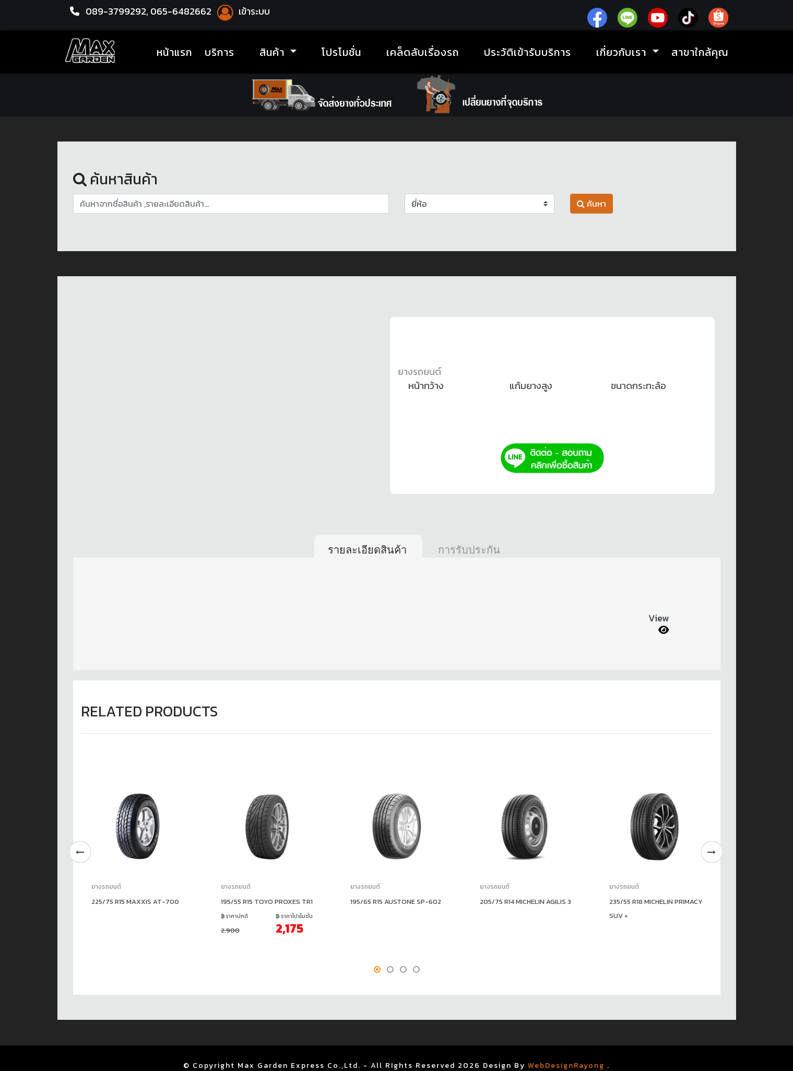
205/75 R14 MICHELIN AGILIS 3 (525, 902)
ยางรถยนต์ (419, 371)
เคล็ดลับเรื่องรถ (422, 52)
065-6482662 (182, 11)
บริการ (219, 52)
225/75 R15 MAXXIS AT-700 (135, 902)
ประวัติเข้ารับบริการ (527, 52)
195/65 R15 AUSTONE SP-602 (395, 902)
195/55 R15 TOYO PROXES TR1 (267, 902)
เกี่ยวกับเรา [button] (622, 52)
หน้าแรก (174, 52)
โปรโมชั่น (341, 52)
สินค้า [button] (273, 52)
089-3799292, (117, 11)
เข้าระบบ (242, 11)
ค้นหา (591, 203)
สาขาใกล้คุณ (699, 52)
